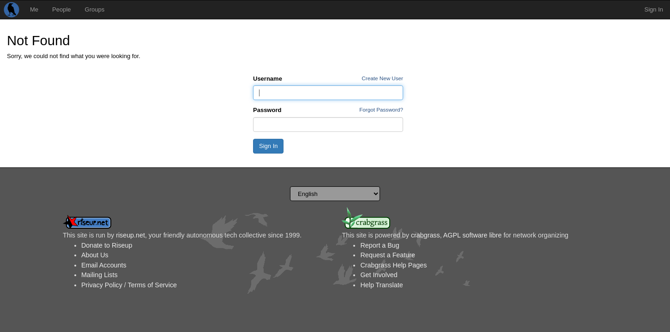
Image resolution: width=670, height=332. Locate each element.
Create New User (382, 78)
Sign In (654, 9)
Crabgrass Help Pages (393, 265)
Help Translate (381, 285)
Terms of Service (152, 285)
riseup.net (130, 235)
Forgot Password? (381, 110)
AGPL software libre (472, 235)
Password (267, 110)
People (61, 9)
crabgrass (425, 235)
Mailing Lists (99, 275)
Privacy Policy (101, 285)
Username (267, 78)
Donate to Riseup (106, 245)
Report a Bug (379, 245)
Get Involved (378, 275)
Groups (95, 9)
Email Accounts (104, 265)
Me (34, 9)
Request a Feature (387, 255)
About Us (95, 255)
